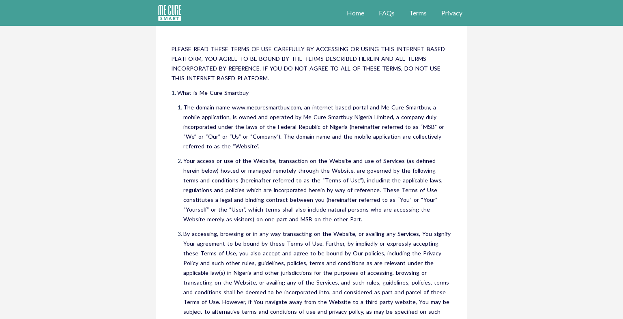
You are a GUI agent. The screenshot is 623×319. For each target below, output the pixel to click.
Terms (418, 13)
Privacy (451, 13)
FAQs (387, 13)
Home (355, 13)
